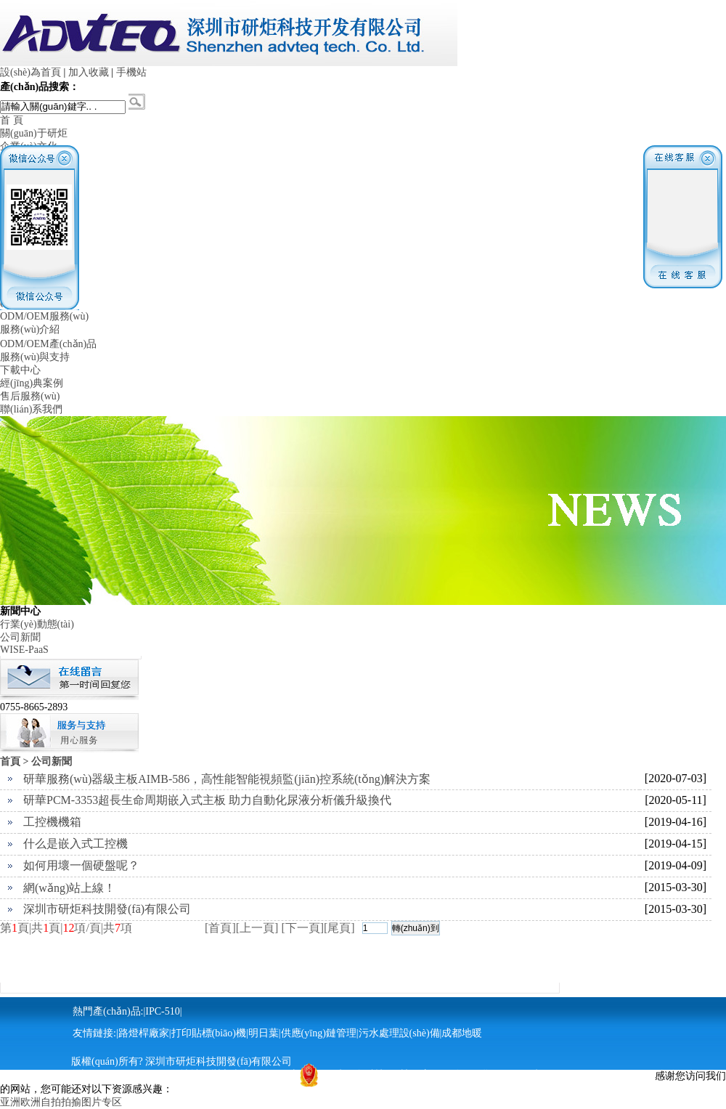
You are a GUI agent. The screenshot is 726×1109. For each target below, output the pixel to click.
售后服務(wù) (30, 396)
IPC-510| (163, 1011)
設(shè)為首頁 (30, 72)
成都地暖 (461, 1033)
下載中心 (20, 370)
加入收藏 (88, 72)
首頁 (10, 761)
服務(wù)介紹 (30, 329)
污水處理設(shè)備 (399, 1033)
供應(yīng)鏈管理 (318, 1033)
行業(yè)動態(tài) (37, 624)
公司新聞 (20, 637)
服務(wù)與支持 (35, 357)
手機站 (131, 72)
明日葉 (263, 1033)
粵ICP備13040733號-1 (500, 1074)
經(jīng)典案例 (31, 383)
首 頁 (11, 120)
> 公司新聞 (47, 761)
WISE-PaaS (24, 649)
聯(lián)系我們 (31, 409)
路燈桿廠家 (143, 1033)
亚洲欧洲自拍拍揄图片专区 (61, 1102)
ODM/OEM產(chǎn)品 (48, 343)
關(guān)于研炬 (34, 133)
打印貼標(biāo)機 (208, 1033)
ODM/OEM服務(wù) (44, 316)
